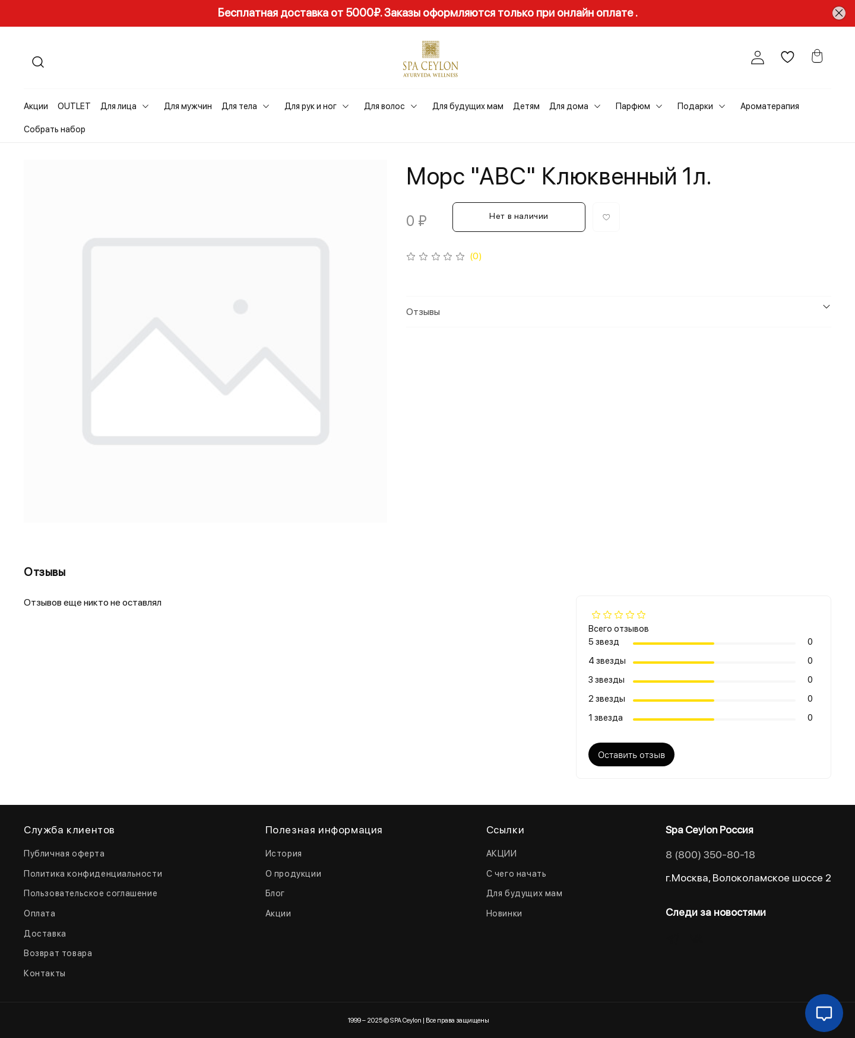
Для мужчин (188, 106)
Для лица (118, 106)
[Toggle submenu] (145, 106)
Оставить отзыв (631, 754)
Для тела (239, 106)
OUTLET (74, 106)
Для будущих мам (468, 106)
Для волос (384, 106)
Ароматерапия (769, 106)
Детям (526, 106)
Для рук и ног (310, 106)
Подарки (695, 106)
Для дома (568, 106)
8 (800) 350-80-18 (710, 854)
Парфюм (633, 106)
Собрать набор (55, 129)
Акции (36, 106)
